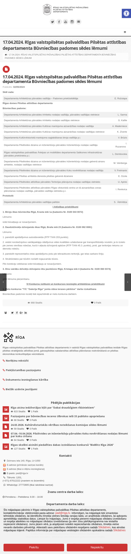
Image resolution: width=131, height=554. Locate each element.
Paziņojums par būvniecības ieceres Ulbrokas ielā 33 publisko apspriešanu (58, 416)
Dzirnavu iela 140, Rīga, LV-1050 (23, 460)
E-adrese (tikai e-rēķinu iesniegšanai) (25, 469)
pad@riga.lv (22, 473)
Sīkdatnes (104, 527)
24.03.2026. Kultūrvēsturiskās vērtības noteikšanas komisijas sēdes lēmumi (59, 425)
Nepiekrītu (97, 547)
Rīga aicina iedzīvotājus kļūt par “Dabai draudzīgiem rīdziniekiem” (53, 407)
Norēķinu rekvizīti (16, 360)
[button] (126, 13)
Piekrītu (34, 547)
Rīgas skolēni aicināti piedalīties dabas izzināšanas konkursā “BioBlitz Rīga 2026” (62, 444)
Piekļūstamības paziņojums (22, 370)
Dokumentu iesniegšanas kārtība (27, 379)
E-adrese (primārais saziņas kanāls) (25, 465)
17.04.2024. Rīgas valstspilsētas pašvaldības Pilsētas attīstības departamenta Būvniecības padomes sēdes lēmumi (62, 79)
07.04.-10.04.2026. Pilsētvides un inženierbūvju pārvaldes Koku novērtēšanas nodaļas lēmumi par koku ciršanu (69, 435)
